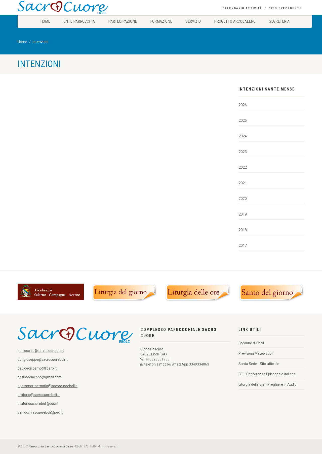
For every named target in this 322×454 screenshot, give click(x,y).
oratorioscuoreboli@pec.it (38, 404)
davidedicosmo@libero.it (37, 368)
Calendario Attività (242, 8)
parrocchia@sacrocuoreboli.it (41, 351)
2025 (243, 120)
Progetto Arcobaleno (235, 21)
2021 (243, 183)
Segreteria (279, 21)
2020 (243, 199)
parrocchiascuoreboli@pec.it (40, 412)
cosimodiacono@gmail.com (40, 377)
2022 (243, 167)
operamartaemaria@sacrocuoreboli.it (47, 386)
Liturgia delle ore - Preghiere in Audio (267, 384)
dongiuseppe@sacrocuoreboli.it (43, 359)
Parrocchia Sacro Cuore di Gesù (51, 446)
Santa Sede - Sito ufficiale (258, 364)
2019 (243, 214)
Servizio (193, 21)
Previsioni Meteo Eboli (255, 353)
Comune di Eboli (251, 343)
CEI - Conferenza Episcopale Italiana (267, 374)
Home (45, 21)
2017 (243, 246)
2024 (243, 136)
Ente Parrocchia (79, 21)
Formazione (161, 21)
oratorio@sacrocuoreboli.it (39, 395)
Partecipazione (122, 21)
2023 (243, 152)
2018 (243, 230)
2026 (243, 105)
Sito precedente (285, 8)
